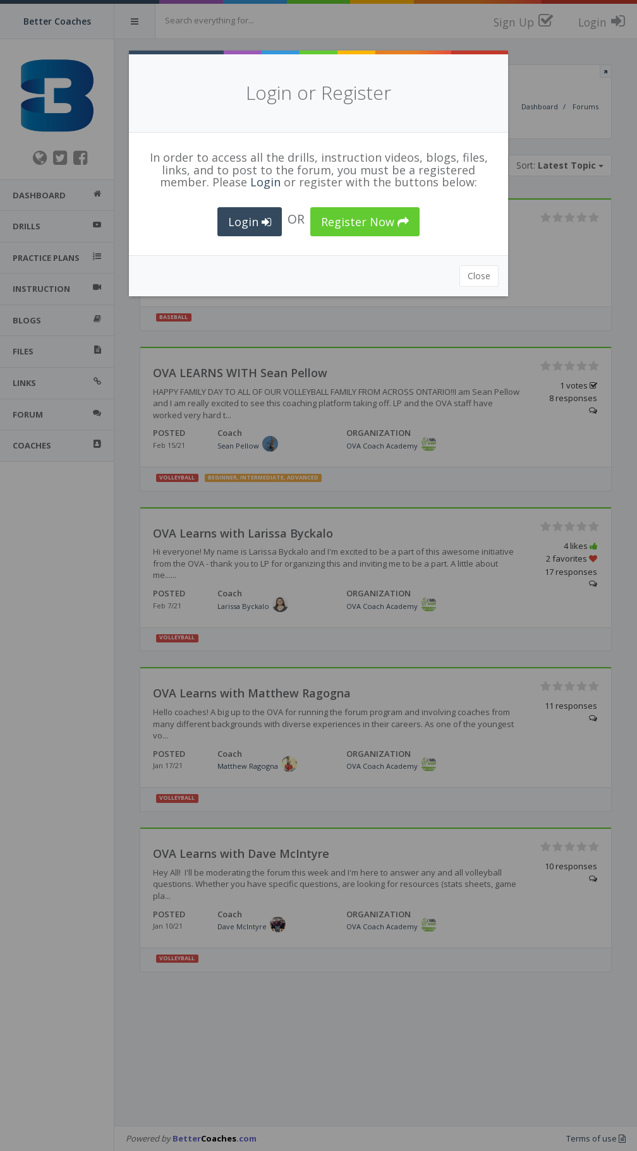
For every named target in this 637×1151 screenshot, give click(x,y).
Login (265, 182)
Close (479, 276)
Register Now (365, 221)
